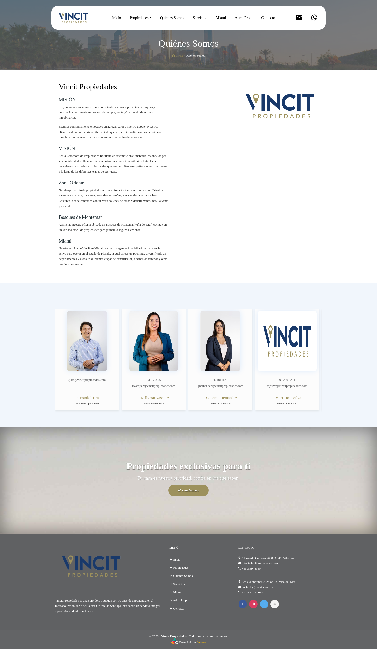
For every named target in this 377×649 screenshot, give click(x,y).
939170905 (154, 380)
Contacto (268, 18)
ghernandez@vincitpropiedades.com (220, 386)
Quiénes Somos (172, 18)
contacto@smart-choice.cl (258, 587)
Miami (221, 18)
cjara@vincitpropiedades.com (87, 380)
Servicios (200, 18)
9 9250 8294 (287, 380)
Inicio (116, 18)
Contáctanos (188, 490)
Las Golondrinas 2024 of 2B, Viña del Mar (268, 582)
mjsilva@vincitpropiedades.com (287, 386)
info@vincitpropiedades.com (260, 563)
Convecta (201, 642)
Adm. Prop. (243, 18)
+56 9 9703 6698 (252, 592)
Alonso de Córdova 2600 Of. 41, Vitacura (268, 558)
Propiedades (139, 18)
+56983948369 (251, 568)
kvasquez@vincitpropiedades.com (153, 386)
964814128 (221, 380)
